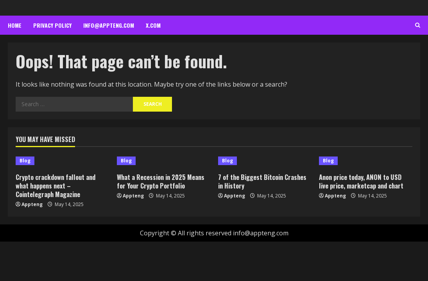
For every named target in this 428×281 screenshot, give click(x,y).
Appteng (32, 204)
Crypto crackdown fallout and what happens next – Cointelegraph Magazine (57, 185)
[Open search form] (417, 25)
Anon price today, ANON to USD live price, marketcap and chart (363, 181)
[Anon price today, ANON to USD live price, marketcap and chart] (365, 161)
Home (14, 25)
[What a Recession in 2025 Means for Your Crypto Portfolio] (163, 161)
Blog (25, 160)
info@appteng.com (108, 25)
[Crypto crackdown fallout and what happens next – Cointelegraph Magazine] (62, 161)
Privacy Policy (52, 25)
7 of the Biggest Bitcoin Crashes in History (264, 181)
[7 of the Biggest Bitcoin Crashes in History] (265, 161)
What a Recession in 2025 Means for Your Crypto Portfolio (162, 181)
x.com (153, 25)
